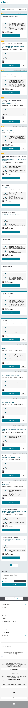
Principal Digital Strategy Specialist (8, 212)
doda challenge (20, 680)
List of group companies (14, 669)
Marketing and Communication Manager (10, 16)
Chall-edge (24, 676)
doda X (26, 680)
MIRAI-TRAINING (14, 684)
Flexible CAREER (19, 676)
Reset (20, 581)
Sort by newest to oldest (22, 9)
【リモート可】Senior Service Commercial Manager (11, 320)
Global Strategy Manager (7, 400)
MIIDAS (16, 680)
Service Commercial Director (7, 455)
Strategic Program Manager (7, 482)
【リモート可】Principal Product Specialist (10, 537)
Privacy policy (16, 652)
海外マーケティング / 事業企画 (7, 293)
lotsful (4, 684)
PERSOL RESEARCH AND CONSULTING (14, 666)
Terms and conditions (8, 652)
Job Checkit (9, 676)
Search (14, 584)
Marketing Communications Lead (8, 73)
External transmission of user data (14, 654)
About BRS (9, 651)
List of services (14, 687)
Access (14, 651)
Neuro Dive (20, 684)
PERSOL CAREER (10, 665)
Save (23, 35)
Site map (19, 651)
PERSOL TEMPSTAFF (17, 663)
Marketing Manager (6, 239)
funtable (13, 676)
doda (2, 680)
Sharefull (8, 684)
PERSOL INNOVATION (17, 665)
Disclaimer (22, 652)
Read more (11, 35)
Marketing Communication (7, 129)
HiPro (24, 684)
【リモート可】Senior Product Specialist (9, 509)
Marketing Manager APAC (7, 266)
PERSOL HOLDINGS (9, 663)
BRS (12, 680)
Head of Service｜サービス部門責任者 (9, 427)
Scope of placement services (14, 653)
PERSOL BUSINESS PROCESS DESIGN (8, 664)
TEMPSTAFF (4, 676)
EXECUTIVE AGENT (7, 680)
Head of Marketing (5, 185)
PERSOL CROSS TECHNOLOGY (21, 664)
